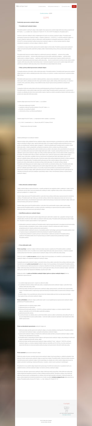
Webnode (49, 422)
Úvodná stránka (44, 13)
